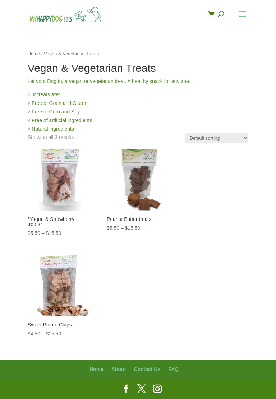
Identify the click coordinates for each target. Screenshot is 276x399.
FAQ (173, 369)
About (118, 369)
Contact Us (147, 369)
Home (34, 53)
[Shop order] (216, 138)
